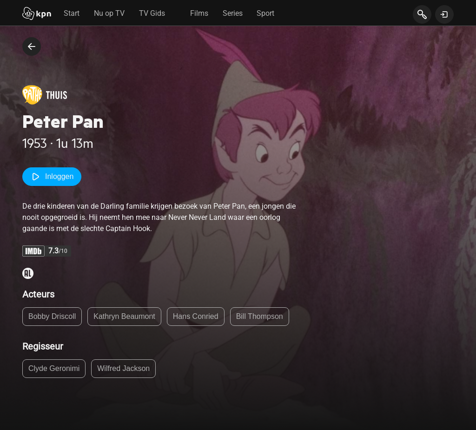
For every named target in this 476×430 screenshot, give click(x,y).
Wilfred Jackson (123, 368)
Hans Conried (195, 316)
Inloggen (51, 177)
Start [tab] (71, 13)
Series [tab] (233, 13)
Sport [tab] (265, 13)
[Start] (36, 14)
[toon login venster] (444, 14)
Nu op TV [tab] (109, 13)
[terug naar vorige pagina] (31, 46)
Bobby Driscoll (52, 316)
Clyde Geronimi (53, 368)
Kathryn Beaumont (124, 316)
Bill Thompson (259, 316)
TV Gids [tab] (152, 13)
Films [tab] (199, 13)
